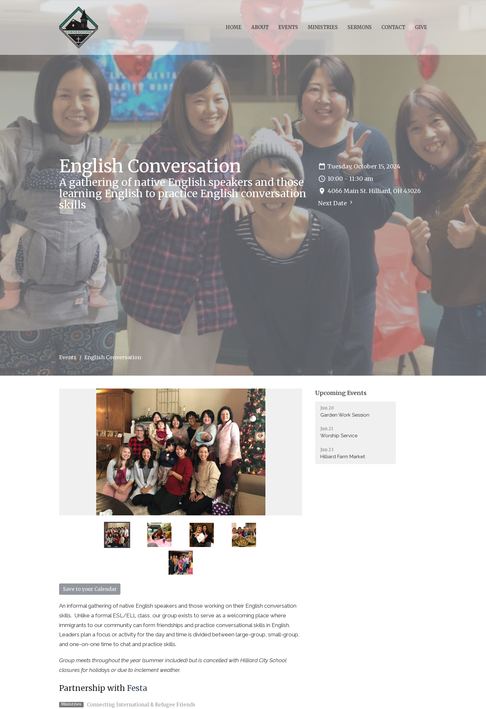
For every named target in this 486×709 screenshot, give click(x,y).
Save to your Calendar (90, 589)
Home (234, 27)
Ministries (323, 27)
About (260, 27)
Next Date (336, 203)
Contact (393, 27)
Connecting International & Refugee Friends (141, 705)
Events (288, 27)
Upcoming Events (341, 393)
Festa (137, 688)
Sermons (359, 27)
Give (421, 27)
